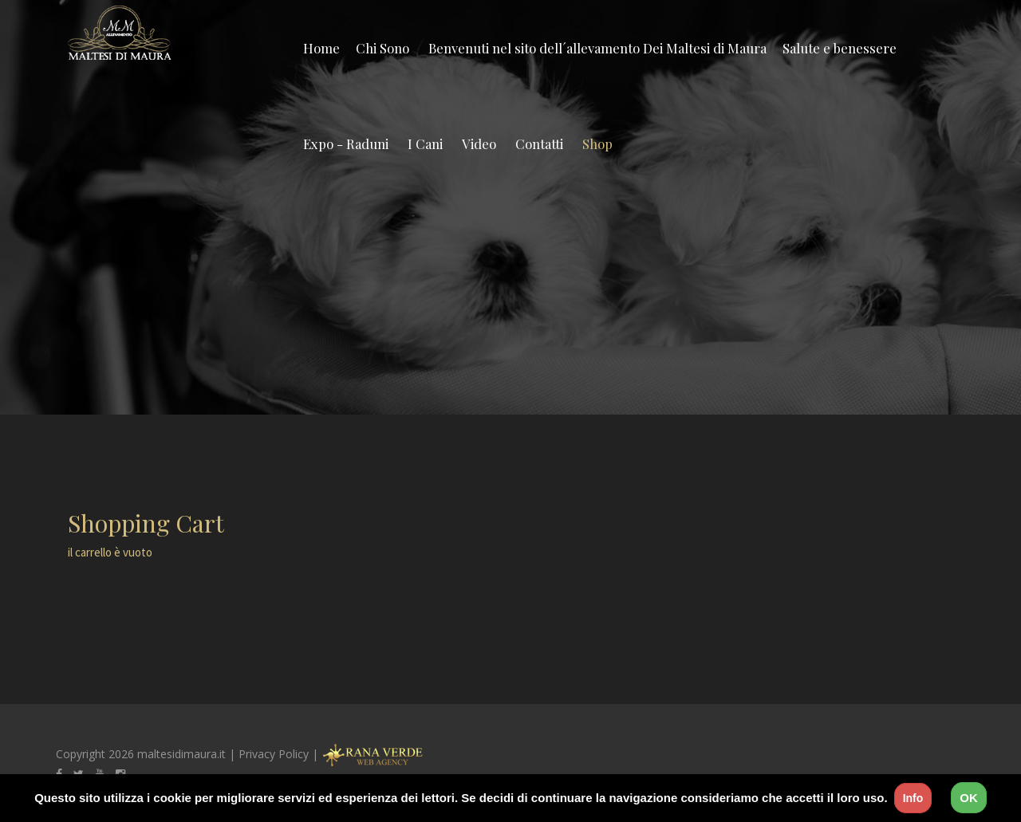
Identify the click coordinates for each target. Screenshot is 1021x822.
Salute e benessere (840, 48)
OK (969, 797)
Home (321, 48)
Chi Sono (382, 48)
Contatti (539, 143)
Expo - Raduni (345, 143)
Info (913, 798)
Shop (597, 143)
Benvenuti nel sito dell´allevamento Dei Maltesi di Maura (597, 48)
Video (479, 143)
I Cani (425, 143)
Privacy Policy (273, 753)
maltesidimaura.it (181, 753)
